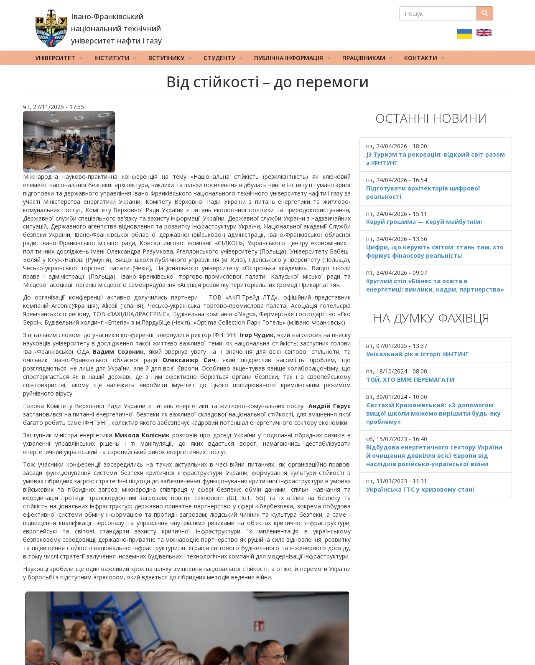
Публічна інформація (290, 60)
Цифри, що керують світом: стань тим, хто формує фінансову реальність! (435, 251)
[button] (187, 142)
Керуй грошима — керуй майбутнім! (424, 222)
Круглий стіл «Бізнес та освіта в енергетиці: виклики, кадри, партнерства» (435, 285)
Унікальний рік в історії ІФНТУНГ (417, 354)
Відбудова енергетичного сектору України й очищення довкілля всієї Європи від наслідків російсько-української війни (434, 455)
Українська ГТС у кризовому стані (420, 489)
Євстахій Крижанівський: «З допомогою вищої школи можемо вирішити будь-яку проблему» (433, 413)
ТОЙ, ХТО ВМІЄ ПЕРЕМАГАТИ (410, 379)
